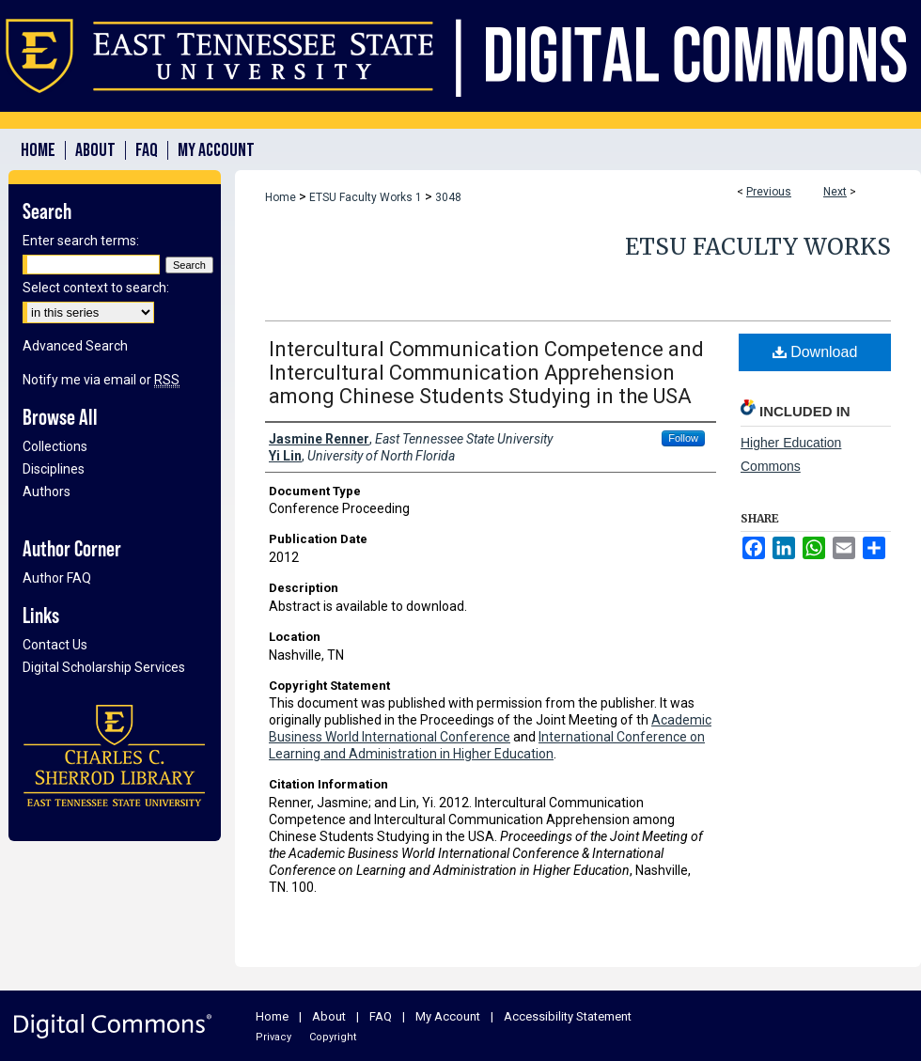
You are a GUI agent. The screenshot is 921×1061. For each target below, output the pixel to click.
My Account (447, 1016)
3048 (448, 197)
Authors (46, 491)
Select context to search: (96, 287)
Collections (55, 446)
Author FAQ (57, 577)
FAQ (380, 1016)
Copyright (332, 1037)
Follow (683, 438)
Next (835, 191)
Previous (768, 191)
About (329, 1016)
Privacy (273, 1037)
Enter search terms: (81, 240)
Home (280, 197)
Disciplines (54, 468)
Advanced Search (75, 345)
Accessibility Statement (568, 1016)
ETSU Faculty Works (758, 246)
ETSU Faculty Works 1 (365, 197)
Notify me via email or (101, 379)
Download (815, 352)
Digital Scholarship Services (104, 667)
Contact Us (55, 644)
